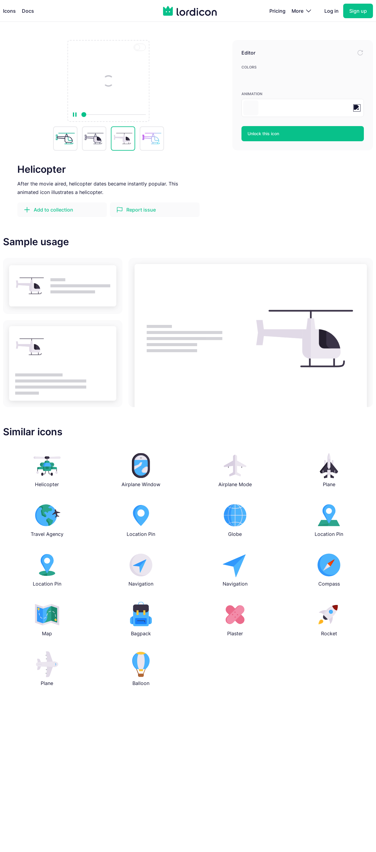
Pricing (277, 11)
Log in (331, 11)
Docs (28, 11)
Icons (9, 11)
